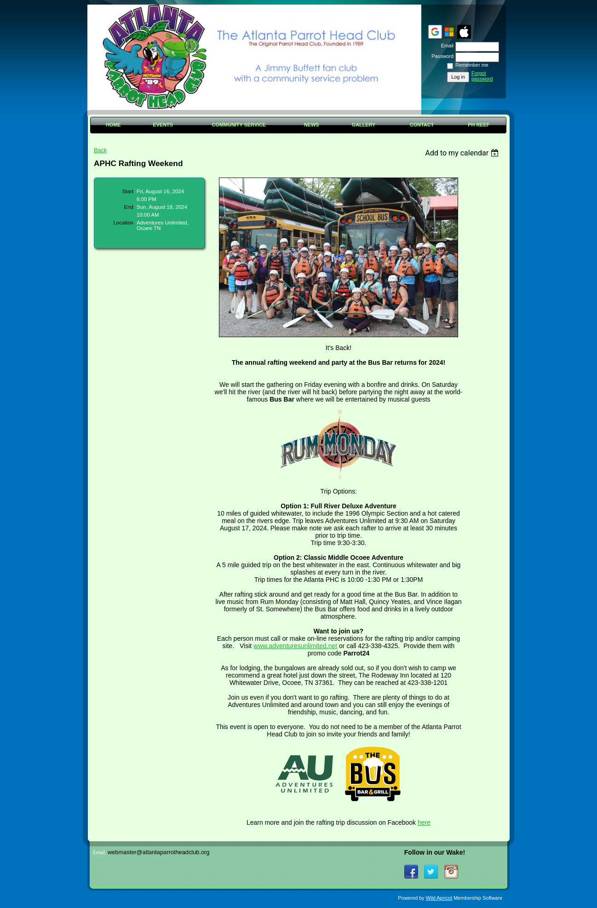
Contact (422, 124)
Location (123, 222)
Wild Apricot (439, 898)
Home (113, 124)
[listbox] (463, 153)
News (311, 124)
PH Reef (478, 124)
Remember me (471, 65)
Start (127, 191)
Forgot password (482, 75)
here (424, 822)
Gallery (364, 124)
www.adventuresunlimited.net (295, 645)
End (129, 207)
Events (163, 124)
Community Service (239, 124)
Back (100, 150)
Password (440, 56)
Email (445, 45)
